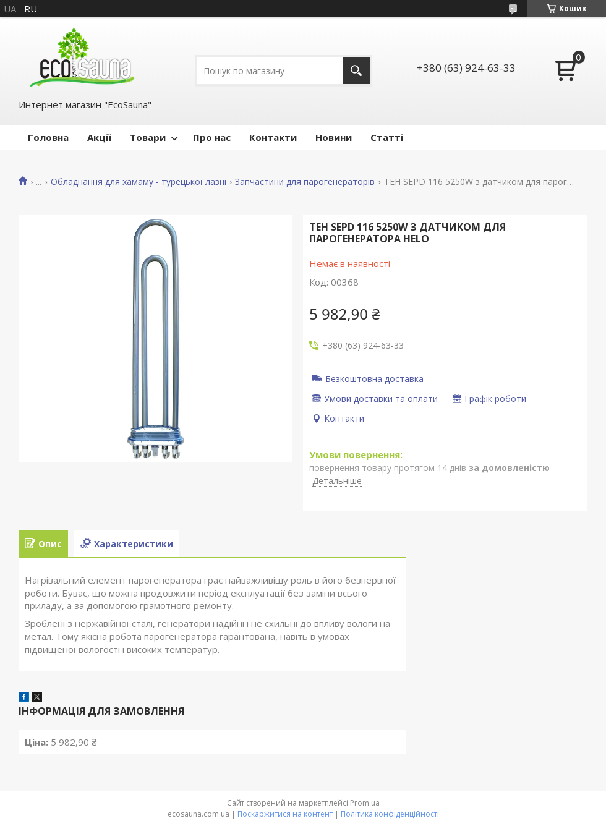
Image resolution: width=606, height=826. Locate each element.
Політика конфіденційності (390, 814)
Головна (48, 137)
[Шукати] (356, 70)
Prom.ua (365, 803)
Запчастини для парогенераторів (305, 181)
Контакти (273, 137)
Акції (99, 137)
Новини (333, 137)
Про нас (212, 137)
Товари (148, 137)
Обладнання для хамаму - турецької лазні (138, 181)
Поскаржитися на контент (285, 814)
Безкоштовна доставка (374, 378)
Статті (386, 137)
